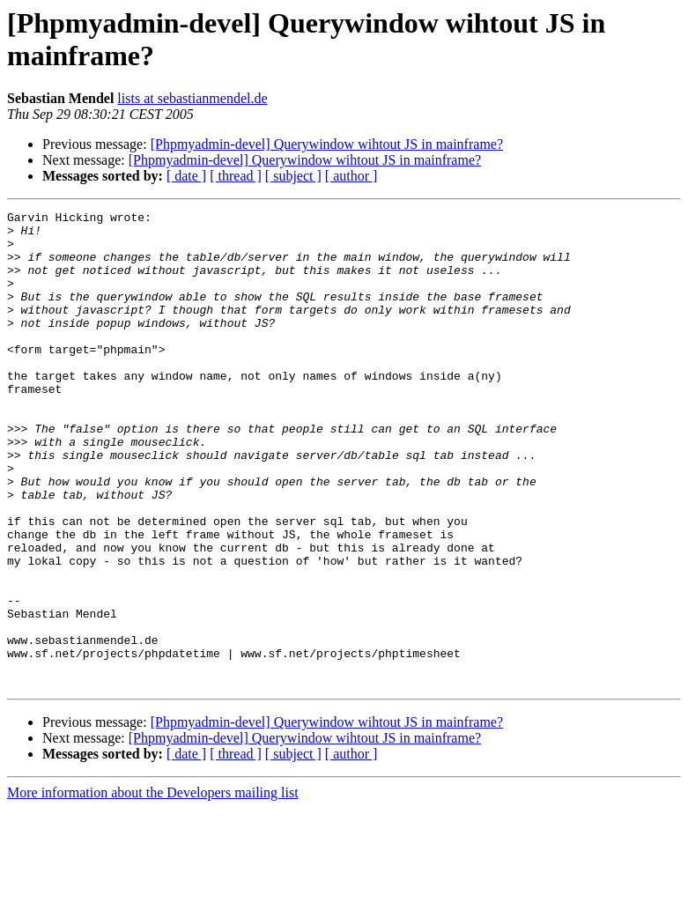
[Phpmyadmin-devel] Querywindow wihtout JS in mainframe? (327, 144)
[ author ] (351, 175)
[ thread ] (236, 175)
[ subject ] (293, 175)
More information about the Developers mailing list (153, 887)
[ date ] (186, 175)
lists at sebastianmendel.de (192, 98)
